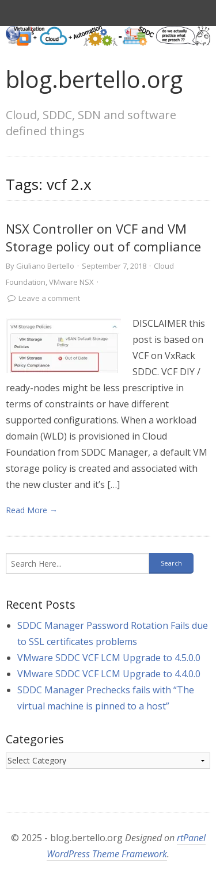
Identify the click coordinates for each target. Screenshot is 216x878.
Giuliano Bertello (45, 266)
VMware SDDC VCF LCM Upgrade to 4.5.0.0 (108, 657)
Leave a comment (49, 298)
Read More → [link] (32, 510)
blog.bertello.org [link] (94, 79)
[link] (63, 345)
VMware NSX (71, 282)
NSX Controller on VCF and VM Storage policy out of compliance (103, 237)
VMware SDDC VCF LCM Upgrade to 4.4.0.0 (108, 673)
